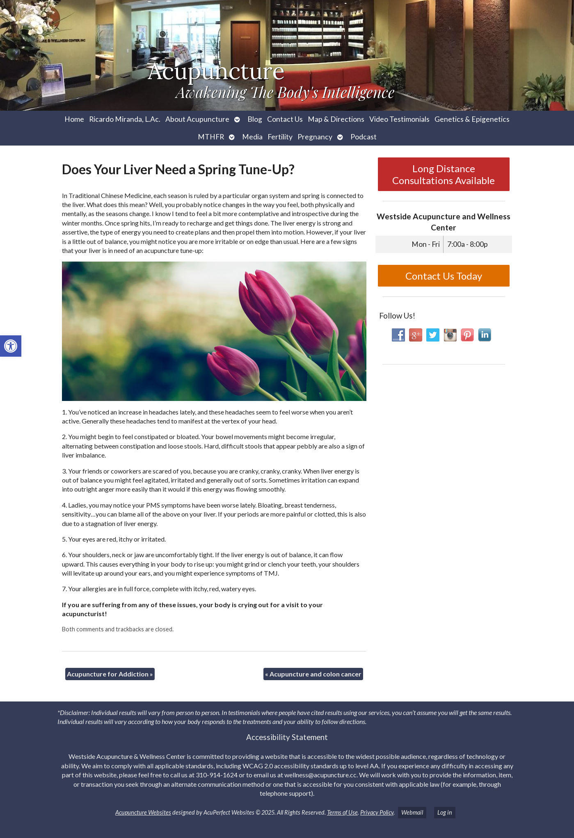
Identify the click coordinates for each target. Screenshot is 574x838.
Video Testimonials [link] (399, 119)
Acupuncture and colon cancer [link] (313, 674)
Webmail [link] (412, 812)
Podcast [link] (363, 136)
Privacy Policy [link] (376, 812)
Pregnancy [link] (314, 136)
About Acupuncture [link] (197, 119)
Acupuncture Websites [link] (143, 812)
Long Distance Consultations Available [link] (443, 174)
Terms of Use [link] (342, 812)
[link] (10, 346)
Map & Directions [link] (336, 119)
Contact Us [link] (285, 119)
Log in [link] (444, 812)
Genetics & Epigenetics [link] (472, 119)
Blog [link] (254, 119)
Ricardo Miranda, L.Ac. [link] (124, 119)
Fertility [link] (280, 136)
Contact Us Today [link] (443, 276)
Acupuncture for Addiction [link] (110, 674)
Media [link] (252, 136)
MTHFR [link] (211, 136)
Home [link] (74, 119)
